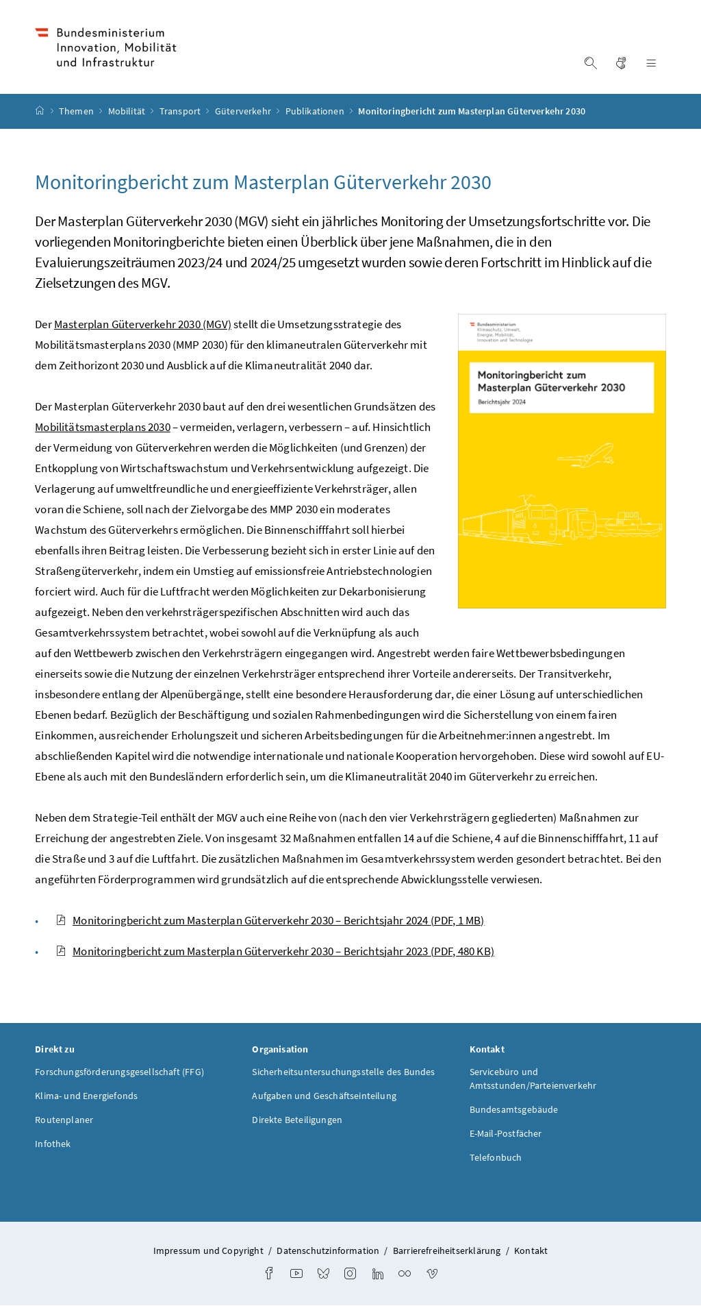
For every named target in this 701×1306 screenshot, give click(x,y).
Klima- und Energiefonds (86, 1096)
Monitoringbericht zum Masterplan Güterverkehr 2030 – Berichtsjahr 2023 (274, 951)
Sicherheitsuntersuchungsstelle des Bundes (343, 1072)
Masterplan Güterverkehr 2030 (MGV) (142, 324)
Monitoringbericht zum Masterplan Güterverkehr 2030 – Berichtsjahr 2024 (269, 920)
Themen (77, 112)
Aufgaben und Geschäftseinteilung (324, 1096)
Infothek (53, 1144)
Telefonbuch (496, 1158)
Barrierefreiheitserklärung (447, 1251)
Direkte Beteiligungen (297, 1120)
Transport (181, 112)
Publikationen (315, 112)
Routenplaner (64, 1120)
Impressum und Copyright (208, 1251)
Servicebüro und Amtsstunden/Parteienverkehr (533, 1079)
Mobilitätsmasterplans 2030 (102, 426)
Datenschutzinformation (328, 1251)
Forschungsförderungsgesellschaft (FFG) (119, 1072)
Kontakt (531, 1251)
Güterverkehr (244, 112)
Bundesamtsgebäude (514, 1110)
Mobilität (128, 112)
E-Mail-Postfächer (506, 1134)
